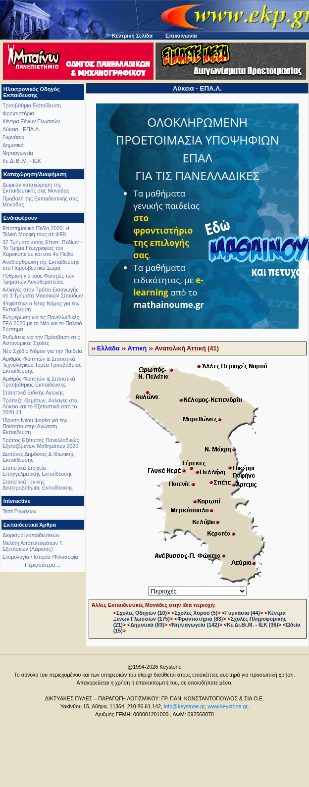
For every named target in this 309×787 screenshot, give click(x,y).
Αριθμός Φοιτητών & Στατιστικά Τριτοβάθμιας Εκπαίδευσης (38, 382)
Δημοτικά (13, 145)
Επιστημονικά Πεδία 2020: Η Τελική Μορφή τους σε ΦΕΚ (35, 231)
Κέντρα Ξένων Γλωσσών (31, 121)
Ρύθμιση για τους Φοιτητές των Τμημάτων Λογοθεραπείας (38, 279)
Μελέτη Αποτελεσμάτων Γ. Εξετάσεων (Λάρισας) (32, 546)
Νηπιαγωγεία (17, 153)
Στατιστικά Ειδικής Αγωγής (33, 392)
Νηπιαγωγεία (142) (195, 625)
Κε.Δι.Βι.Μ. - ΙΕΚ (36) (252, 625)
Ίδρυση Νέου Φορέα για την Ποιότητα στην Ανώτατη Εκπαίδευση (34, 426)
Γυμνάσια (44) (242, 613)
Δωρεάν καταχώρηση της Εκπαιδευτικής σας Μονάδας (35, 188)
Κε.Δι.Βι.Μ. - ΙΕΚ (21, 161)
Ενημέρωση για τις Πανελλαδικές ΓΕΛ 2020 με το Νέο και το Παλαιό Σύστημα (42, 323)
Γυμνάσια (13, 137)
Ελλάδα (108, 348)
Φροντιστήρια (18, 113)
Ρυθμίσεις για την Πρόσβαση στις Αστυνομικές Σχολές (41, 340)
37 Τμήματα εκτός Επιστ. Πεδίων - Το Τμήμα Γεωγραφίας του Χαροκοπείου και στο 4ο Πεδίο (42, 248)
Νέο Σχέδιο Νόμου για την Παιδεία (42, 351)
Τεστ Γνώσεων (19, 511)
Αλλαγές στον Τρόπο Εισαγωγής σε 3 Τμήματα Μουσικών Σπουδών (42, 292)
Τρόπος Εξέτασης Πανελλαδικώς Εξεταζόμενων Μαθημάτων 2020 (40, 443)
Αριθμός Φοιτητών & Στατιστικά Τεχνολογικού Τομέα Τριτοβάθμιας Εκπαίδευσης (41, 365)
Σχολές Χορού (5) (195, 613)
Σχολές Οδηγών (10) (141, 613)
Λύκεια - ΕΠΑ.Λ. (21, 129)
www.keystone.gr (227, 706)
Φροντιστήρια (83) (200, 619)
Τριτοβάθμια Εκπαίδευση (31, 105)
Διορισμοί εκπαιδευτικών (31, 535)
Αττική (137, 348)
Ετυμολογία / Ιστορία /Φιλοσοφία (40, 557)
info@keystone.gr (184, 706)
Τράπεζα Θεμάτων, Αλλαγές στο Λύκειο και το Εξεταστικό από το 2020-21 (39, 406)
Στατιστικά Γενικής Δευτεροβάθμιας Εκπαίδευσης (37, 485)
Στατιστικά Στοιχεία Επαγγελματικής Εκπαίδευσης (37, 471)
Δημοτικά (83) (147, 625)
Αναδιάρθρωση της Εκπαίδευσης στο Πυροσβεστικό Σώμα (40, 265)
